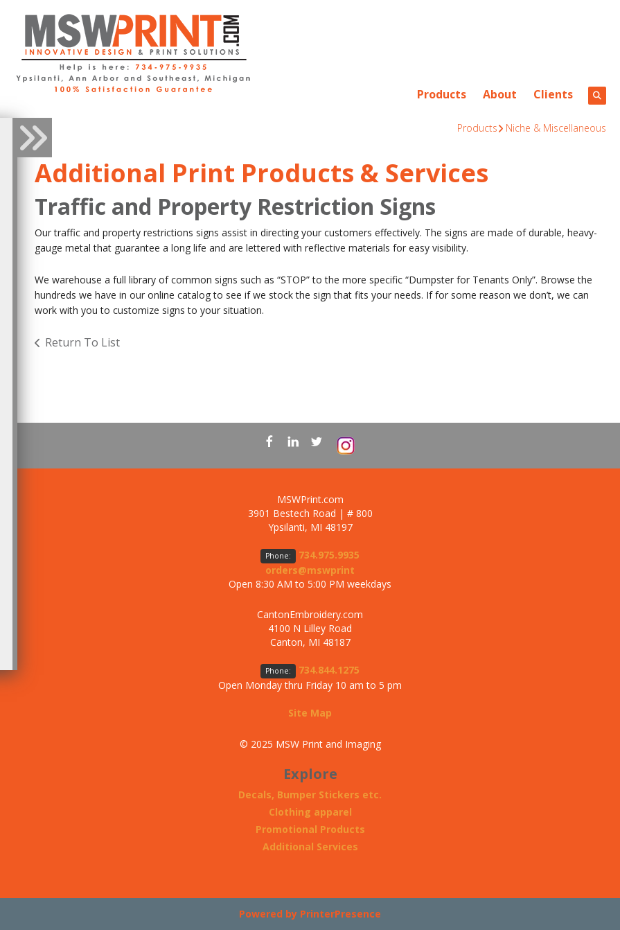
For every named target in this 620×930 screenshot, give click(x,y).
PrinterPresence (340, 913)
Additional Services (310, 846)
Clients (553, 94)
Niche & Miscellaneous (556, 127)
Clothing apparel (310, 811)
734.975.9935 (329, 554)
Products (441, 94)
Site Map (310, 712)
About (500, 94)
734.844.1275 (329, 669)
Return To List (82, 342)
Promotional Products (310, 829)
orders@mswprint (310, 570)
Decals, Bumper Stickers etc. (310, 794)
